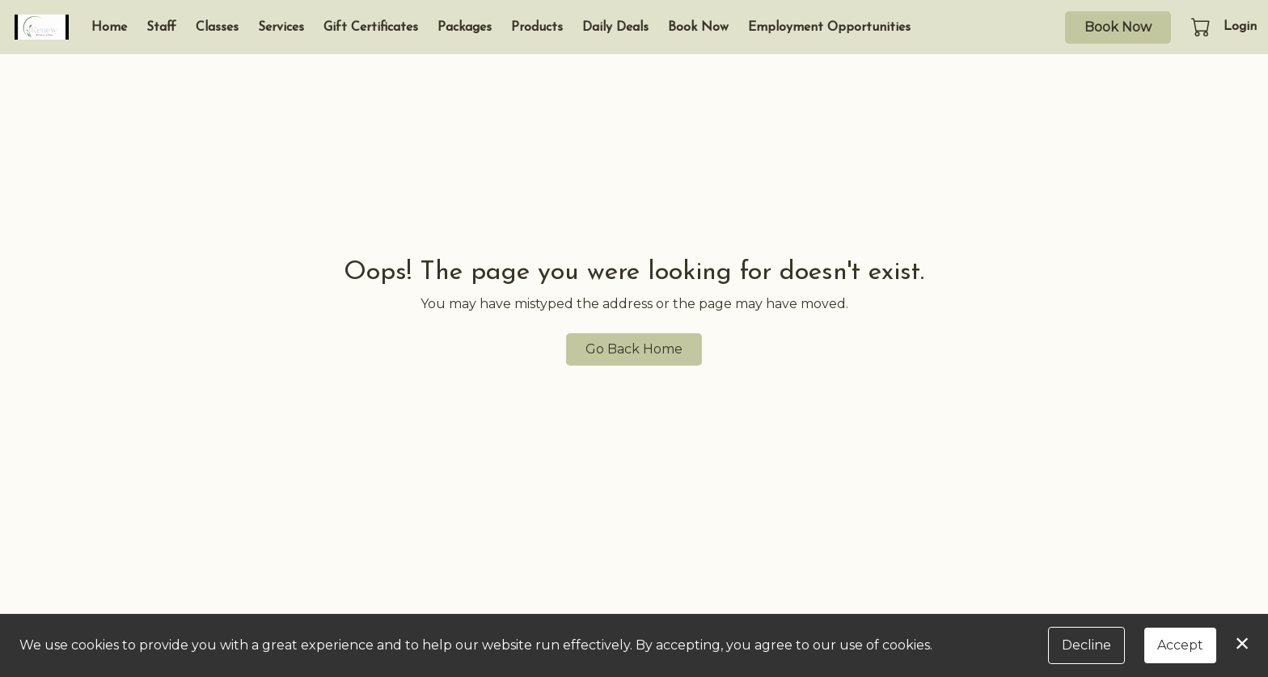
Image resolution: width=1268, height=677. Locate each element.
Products (537, 27)
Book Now (698, 27)
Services (281, 27)
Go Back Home (634, 349)
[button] (1202, 26)
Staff (161, 27)
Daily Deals (615, 27)
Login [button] (1240, 26)
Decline (1086, 645)
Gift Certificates (370, 27)
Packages (464, 27)
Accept (1180, 645)
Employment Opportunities (829, 27)
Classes (217, 27)
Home (109, 27)
